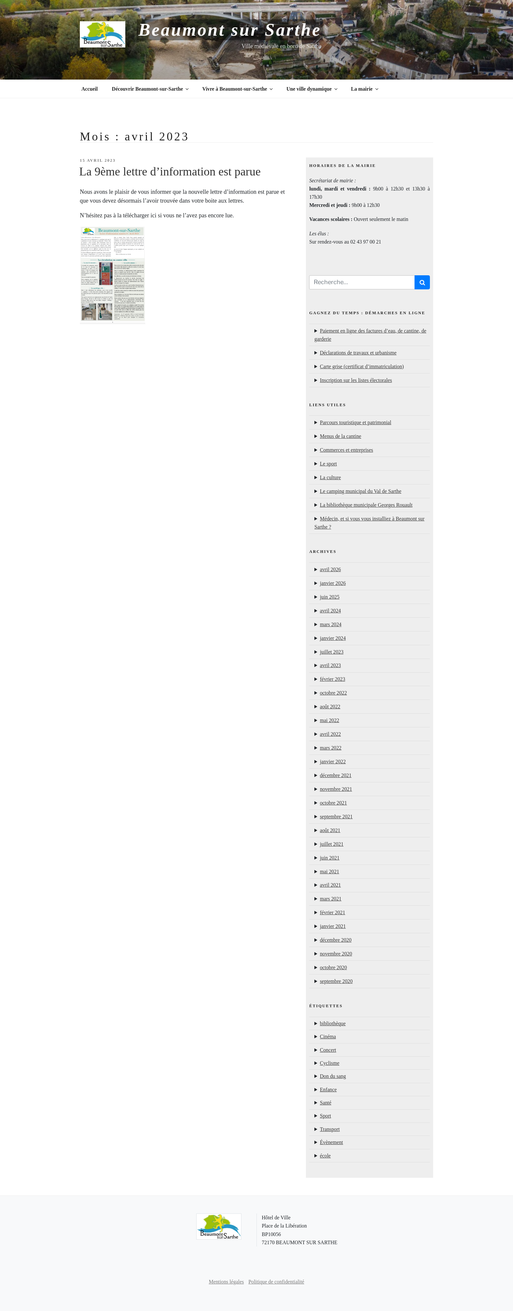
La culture (330, 477)
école (325, 1155)
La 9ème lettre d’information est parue (170, 171)
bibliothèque (333, 1023)
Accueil (89, 89)
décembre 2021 (336, 775)
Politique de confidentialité (276, 1281)
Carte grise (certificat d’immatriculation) (362, 366)
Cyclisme (330, 1063)
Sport (325, 1116)
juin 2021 (330, 858)
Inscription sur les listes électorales (356, 380)
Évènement (331, 1142)
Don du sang (333, 1076)
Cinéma (328, 1036)
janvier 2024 (333, 638)
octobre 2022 (333, 693)
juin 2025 (330, 597)
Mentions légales (226, 1281)
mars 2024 (331, 624)
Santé (325, 1102)
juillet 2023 (332, 652)
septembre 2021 (336, 816)
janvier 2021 (333, 926)
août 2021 (330, 830)
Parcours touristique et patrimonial (355, 422)
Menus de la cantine (340, 436)
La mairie (365, 89)
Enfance (328, 1089)
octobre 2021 (333, 803)
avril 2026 (330, 569)
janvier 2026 (333, 583)
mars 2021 (331, 898)
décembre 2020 (336, 940)
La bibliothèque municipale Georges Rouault (366, 505)
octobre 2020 (333, 967)
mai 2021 (329, 871)
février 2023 (332, 679)
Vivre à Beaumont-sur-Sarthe (238, 89)
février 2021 (332, 912)
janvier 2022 (333, 761)
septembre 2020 (336, 981)
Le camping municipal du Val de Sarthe (360, 491)
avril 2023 (330, 665)
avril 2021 (330, 885)
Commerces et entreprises (346, 450)
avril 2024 (330, 610)
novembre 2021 (336, 789)
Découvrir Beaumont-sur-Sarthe (151, 89)
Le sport (328, 463)
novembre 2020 (336, 953)
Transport (330, 1129)
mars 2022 (331, 748)
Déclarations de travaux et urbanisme (358, 352)
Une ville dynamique (312, 89)
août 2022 (330, 706)
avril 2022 (330, 734)
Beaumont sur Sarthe (229, 30)
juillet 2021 (332, 844)
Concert (328, 1050)
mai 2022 (329, 720)
